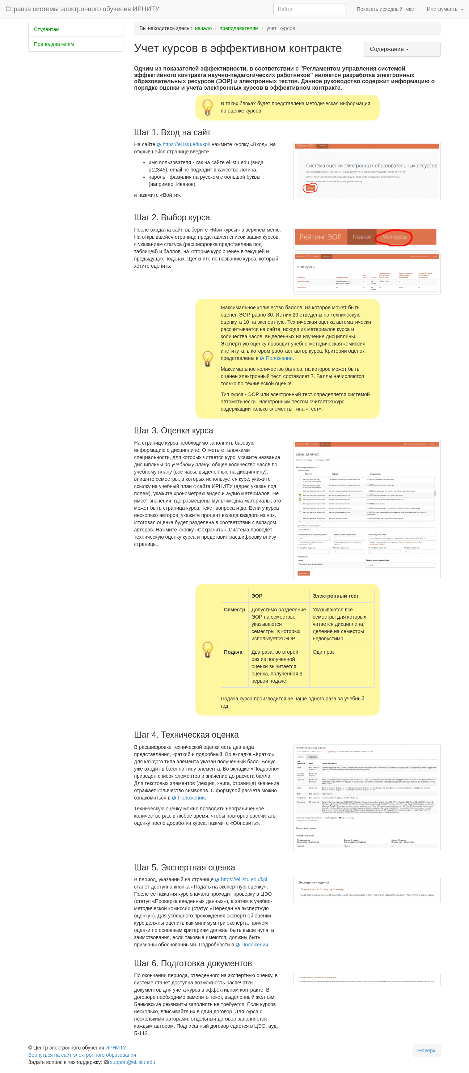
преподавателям (239, 28)
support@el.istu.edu (132, 1062)
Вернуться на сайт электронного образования (82, 1055)
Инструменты (445, 9)
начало (203, 28)
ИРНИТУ (116, 1048)
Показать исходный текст (386, 9)
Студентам (47, 29)
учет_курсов (280, 28)
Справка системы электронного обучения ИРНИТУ (82, 9)
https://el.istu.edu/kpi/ (186, 144)
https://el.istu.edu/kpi (244, 879)
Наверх (426, 1050)
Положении (279, 358)
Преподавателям (54, 44)
